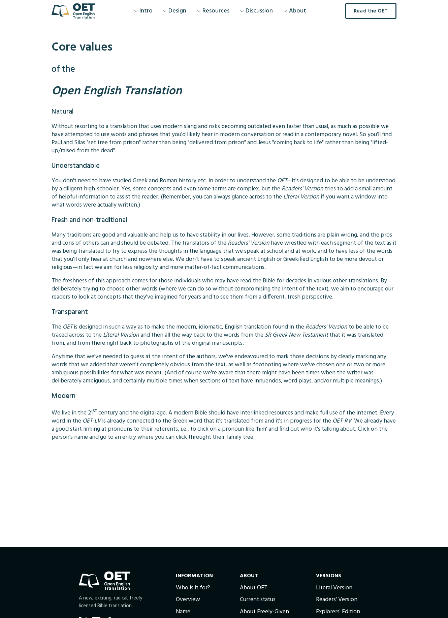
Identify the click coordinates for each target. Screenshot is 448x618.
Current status (258, 600)
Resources (213, 11)
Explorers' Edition (338, 612)
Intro (143, 11)
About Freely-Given (264, 612)
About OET (253, 588)
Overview (188, 600)
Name (183, 612)
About (294, 11)
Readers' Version (336, 600)
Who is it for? (193, 588)
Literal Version (334, 588)
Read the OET (371, 11)
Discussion (256, 11)
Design (174, 11)
